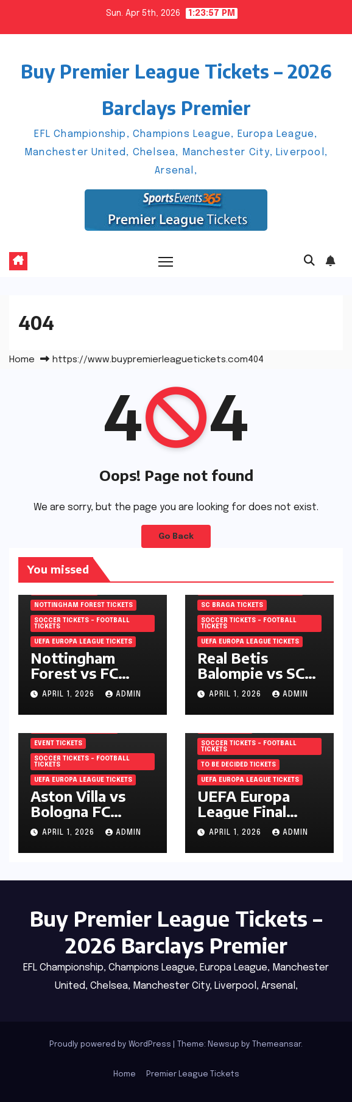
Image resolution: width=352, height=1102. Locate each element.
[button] (309, 261)
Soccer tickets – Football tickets (82, 623)
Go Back (176, 536)
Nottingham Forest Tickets (83, 605)
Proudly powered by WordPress (111, 1044)
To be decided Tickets (238, 765)
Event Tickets (58, 743)
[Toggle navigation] (166, 261)
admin (123, 694)
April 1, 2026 (69, 694)
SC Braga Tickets (232, 605)
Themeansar (276, 1044)
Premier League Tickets (192, 1074)
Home (22, 360)
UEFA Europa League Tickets (83, 642)
